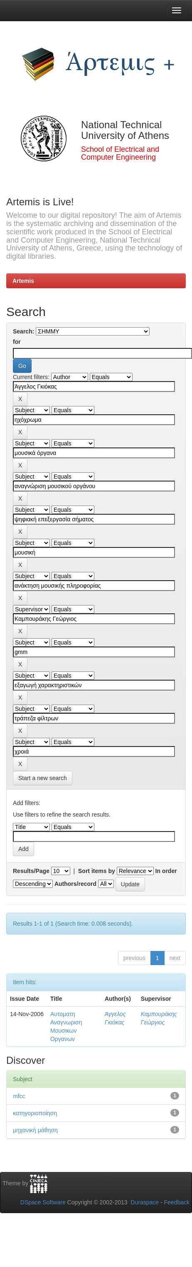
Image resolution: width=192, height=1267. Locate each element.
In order (166, 871)
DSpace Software (43, 1202)
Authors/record (75, 883)
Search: (23, 331)
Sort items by (96, 871)
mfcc (19, 1096)
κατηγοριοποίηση (35, 1113)
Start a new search (42, 778)
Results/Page (31, 871)
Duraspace (144, 1202)
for (17, 341)
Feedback (177, 1202)
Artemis (23, 280)
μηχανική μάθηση (35, 1130)
